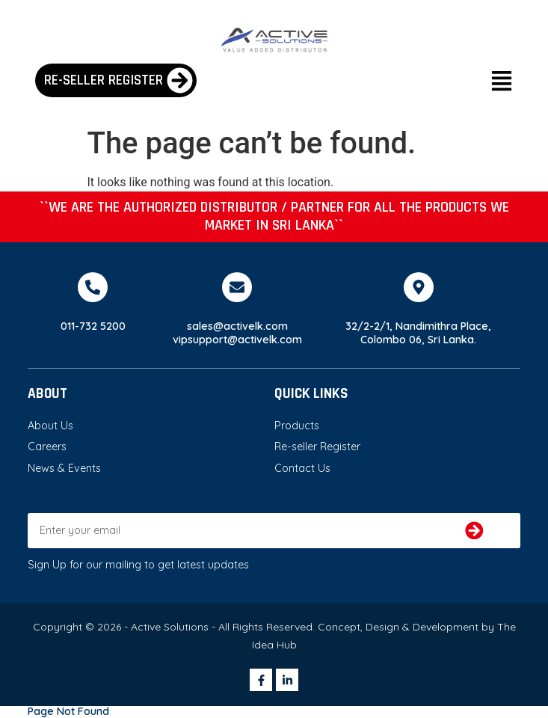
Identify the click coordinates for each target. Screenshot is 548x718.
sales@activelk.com (237, 326)
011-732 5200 (93, 326)
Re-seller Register (317, 446)
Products (296, 425)
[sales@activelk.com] (237, 287)
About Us (50, 425)
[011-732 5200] (93, 287)
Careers (47, 446)
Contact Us (302, 468)
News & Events (64, 468)
